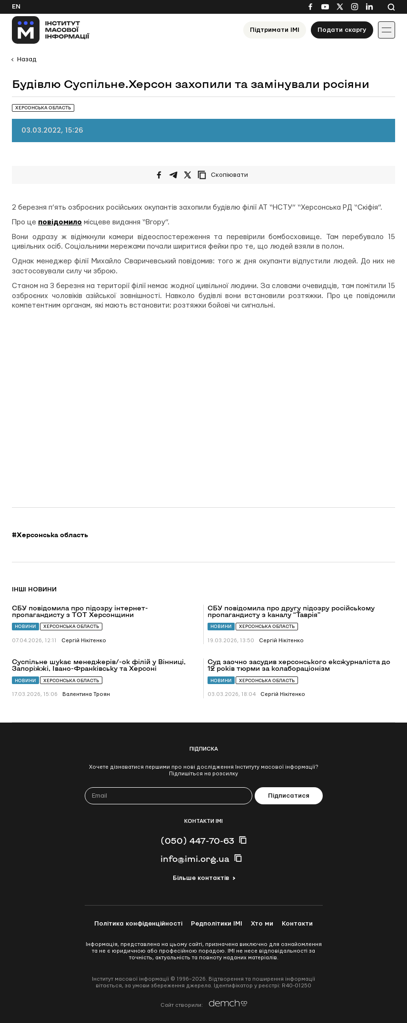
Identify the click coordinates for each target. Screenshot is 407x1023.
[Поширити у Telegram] (173, 175)
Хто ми (262, 923)
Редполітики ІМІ (216, 923)
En (16, 6)
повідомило (60, 222)
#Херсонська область (50, 534)
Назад (26, 59)
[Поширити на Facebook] (159, 175)
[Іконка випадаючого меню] (386, 30)
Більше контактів (201, 878)
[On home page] (50, 30)
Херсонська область (71, 626)
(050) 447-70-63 (197, 840)
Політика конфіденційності (138, 923)
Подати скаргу (342, 30)
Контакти (297, 923)
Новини (25, 626)
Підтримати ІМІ (274, 30)
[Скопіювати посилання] (225, 175)
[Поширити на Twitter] (187, 175)
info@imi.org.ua (194, 858)
